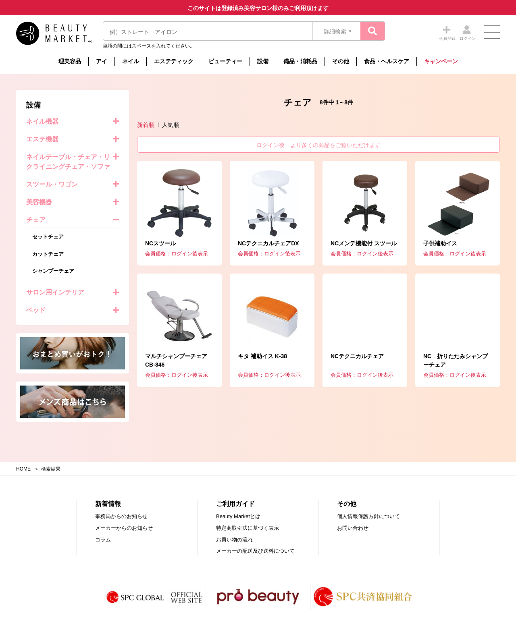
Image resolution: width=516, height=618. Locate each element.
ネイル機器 (42, 121)
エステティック (174, 61)
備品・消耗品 (300, 61)
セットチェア (48, 237)
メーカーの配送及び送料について (255, 551)
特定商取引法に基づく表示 (247, 528)
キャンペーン (441, 61)
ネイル (130, 61)
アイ (101, 61)
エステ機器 (42, 139)
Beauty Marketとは (238, 516)
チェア (36, 219)
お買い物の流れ (234, 540)
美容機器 (39, 202)
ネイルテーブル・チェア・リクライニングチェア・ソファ (68, 161)
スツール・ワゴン (52, 184)
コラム (103, 540)
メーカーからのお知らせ (124, 528)
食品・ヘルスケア (386, 61)
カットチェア (48, 254)
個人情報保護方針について (368, 516)
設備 (262, 61)
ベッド (36, 310)
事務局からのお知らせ (121, 516)
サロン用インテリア (55, 292)
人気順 (170, 125)
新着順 (145, 125)
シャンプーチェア (53, 271)
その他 (340, 61)
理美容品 (69, 61)
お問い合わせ (352, 528)
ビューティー (225, 61)
